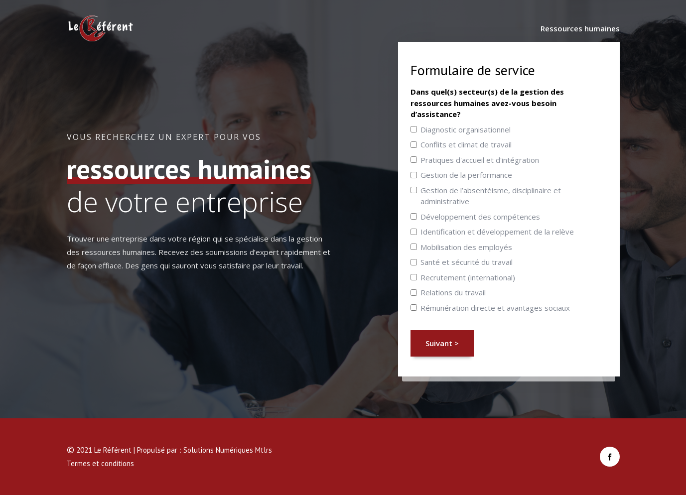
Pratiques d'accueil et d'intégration (479, 160)
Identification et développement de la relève (497, 232)
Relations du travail (453, 292)
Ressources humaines (580, 28)
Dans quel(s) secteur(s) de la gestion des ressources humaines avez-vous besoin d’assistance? (487, 103)
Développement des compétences (480, 217)
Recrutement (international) (467, 277)
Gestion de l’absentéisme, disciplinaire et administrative (490, 196)
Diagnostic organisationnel (465, 129)
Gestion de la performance (466, 175)
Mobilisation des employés (466, 247)
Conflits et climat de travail (466, 144)
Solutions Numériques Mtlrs (227, 450)
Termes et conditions (100, 463)
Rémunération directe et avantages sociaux (495, 308)
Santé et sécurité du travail (466, 262)
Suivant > (442, 343)
